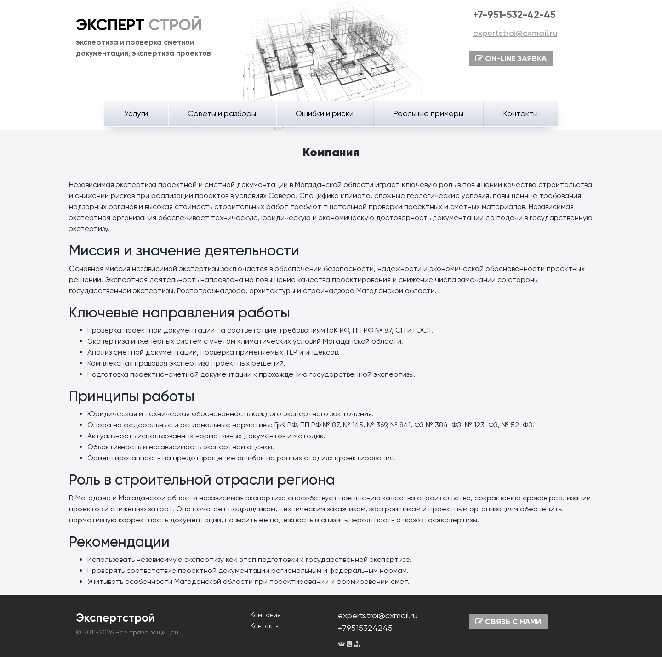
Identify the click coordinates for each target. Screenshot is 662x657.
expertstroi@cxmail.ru (515, 33)
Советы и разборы (222, 113)
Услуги (136, 113)
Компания (265, 614)
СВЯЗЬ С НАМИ (508, 621)
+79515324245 (365, 628)
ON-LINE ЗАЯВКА (511, 58)
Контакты (520, 113)
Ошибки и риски (325, 113)
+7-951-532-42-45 (514, 14)
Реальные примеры (428, 113)
